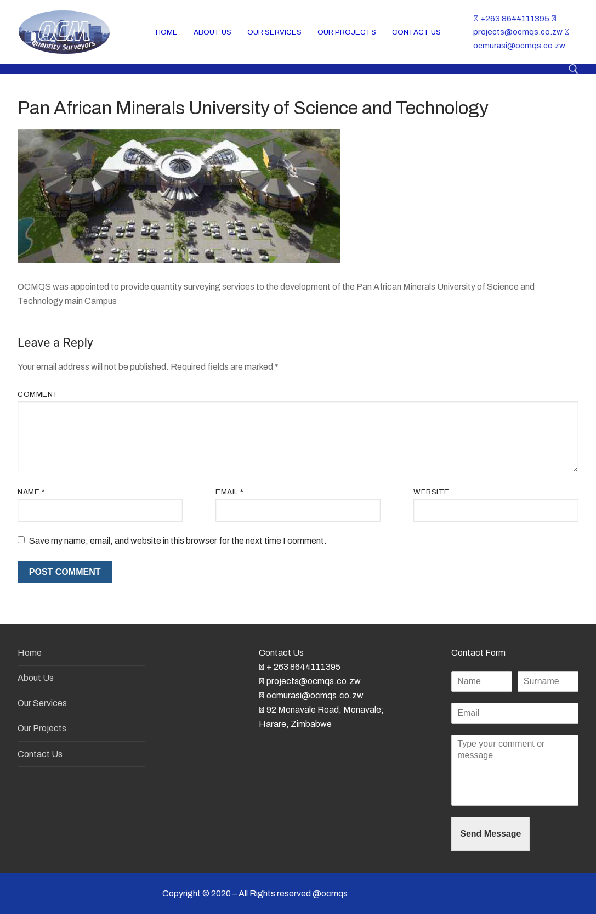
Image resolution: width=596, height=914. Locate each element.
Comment (38, 394)
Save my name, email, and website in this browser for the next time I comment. (178, 540)
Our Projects (42, 728)
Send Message (490, 833)
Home (30, 652)
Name (31, 492)
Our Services (42, 703)
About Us (36, 677)
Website (431, 492)
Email (229, 492)
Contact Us (40, 754)
